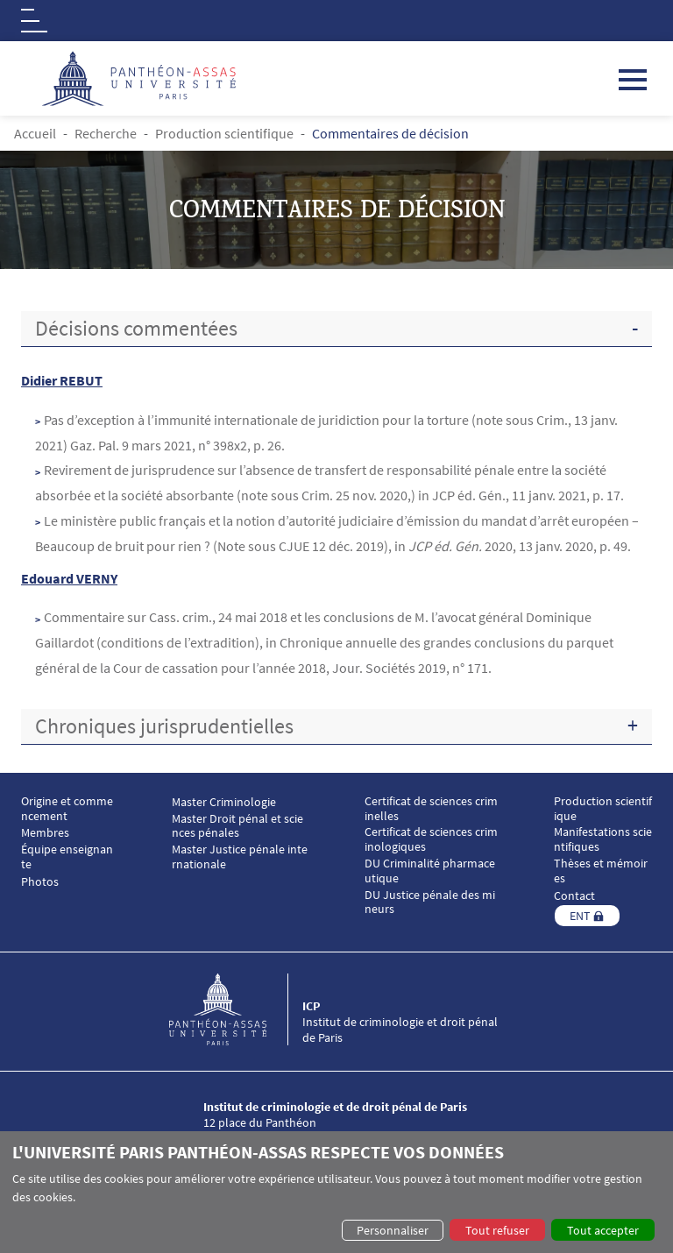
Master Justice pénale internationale (240, 857)
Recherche (105, 133)
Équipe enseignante (67, 857)
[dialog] (336, 1192)
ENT (580, 916)
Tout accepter (603, 1230)
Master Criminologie (224, 802)
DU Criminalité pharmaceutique (430, 871)
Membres (45, 832)
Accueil (35, 133)
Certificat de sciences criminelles (431, 809)
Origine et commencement (67, 809)
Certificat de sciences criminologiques (431, 839)
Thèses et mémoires (601, 871)
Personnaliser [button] (393, 1230)
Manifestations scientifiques (603, 839)
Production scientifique (224, 133)
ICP (311, 1006)
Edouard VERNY (69, 578)
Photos (40, 881)
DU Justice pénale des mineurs (430, 902)
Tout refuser (497, 1230)
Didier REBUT (62, 380)
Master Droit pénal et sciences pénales (237, 826)
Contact (574, 895)
